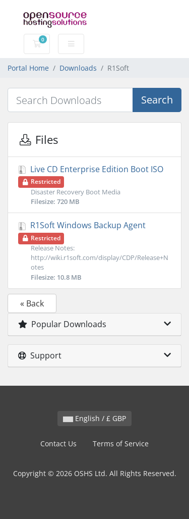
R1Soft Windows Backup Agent (94, 251)
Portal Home (28, 68)
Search (157, 100)
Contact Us (58, 443)
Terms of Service (121, 443)
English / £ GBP (94, 418)
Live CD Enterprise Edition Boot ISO (94, 185)
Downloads (78, 68)
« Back (32, 303)
